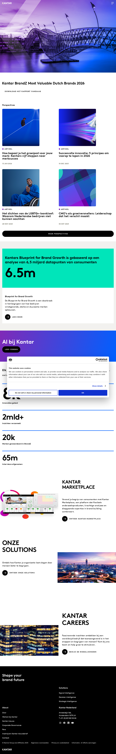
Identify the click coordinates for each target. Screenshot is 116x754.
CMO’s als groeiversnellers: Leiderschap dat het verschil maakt (85, 215)
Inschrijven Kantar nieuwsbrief (15, 733)
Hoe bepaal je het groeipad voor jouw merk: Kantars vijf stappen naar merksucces (27, 156)
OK (83, 393)
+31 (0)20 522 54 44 (68, 718)
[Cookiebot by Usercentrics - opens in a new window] (97, 360)
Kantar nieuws (8, 721)
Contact (5, 737)
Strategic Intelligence (68, 701)
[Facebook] (64, 723)
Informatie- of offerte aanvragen (84, 742)
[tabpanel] (86, 697)
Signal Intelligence (66, 693)
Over (4, 712)
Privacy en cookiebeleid (60, 742)
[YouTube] (68, 723)
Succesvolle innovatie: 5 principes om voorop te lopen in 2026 (84, 154)
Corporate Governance (11, 725)
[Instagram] (60, 723)
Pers (4, 729)
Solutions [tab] (63, 688)
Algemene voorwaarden (40, 742)
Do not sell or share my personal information (33, 393)
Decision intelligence (67, 697)
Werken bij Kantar (9, 716)
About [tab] (5, 707)
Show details (97, 386)
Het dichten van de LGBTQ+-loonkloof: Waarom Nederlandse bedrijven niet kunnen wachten (28, 216)
